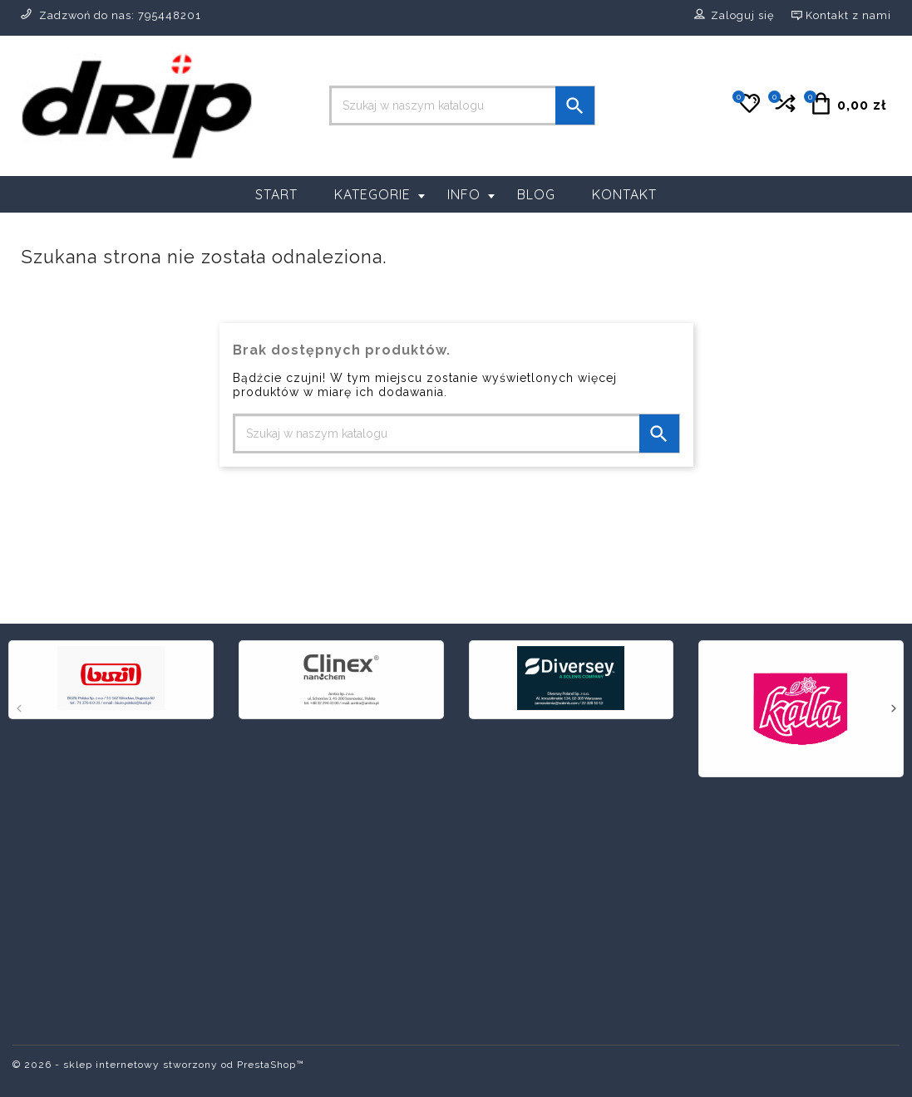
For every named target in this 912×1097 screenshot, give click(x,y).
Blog (536, 194)
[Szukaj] (462, 105)
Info (471, 194)
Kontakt (624, 194)
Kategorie (379, 194)
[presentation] (18, 710)
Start (276, 194)
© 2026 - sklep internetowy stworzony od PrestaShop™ (158, 1064)
